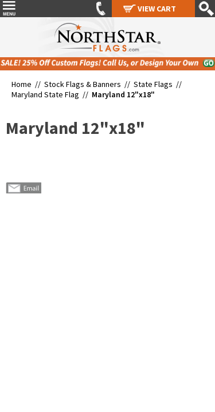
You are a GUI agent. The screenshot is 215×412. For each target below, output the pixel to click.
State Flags (153, 84)
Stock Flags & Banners (82, 84)
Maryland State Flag (45, 94)
